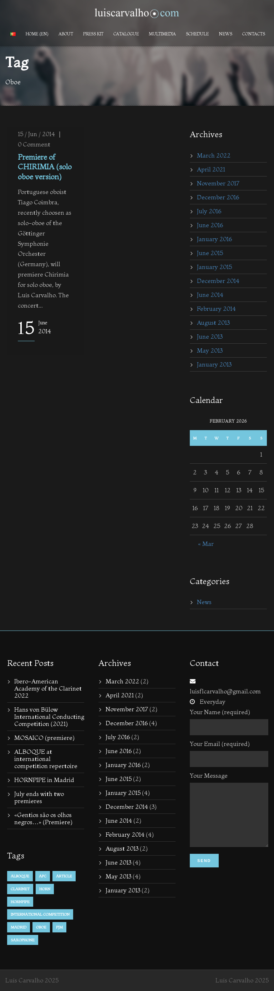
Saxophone (23, 939)
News (225, 33)
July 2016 (209, 211)
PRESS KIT (93, 33)
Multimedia (162, 33)
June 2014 (210, 294)
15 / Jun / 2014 (36, 134)
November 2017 (218, 183)
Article (64, 875)
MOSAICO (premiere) (44, 737)
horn (44, 888)
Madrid (18, 927)
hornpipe (20, 901)
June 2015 (210, 253)
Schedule (197, 33)
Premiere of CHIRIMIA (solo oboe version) (45, 166)
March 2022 (213, 155)
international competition (40, 914)
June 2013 (210, 336)
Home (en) (37, 33)
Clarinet (20, 888)
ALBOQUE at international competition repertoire (45, 759)
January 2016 (214, 239)
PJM (59, 927)
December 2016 (218, 197)
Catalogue (126, 33)
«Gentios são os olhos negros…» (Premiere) (43, 818)
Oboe (41, 927)
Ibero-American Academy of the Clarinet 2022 (48, 688)
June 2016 (210, 225)
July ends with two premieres (39, 797)
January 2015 (214, 266)
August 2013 (213, 322)
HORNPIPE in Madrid (44, 779)
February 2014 (216, 308)
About (66, 33)
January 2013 (214, 364)
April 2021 (211, 169)
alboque (20, 875)
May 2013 (210, 350)
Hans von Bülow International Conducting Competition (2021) (49, 716)
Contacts (253, 33)
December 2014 (218, 280)
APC (42, 875)
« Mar (206, 543)
